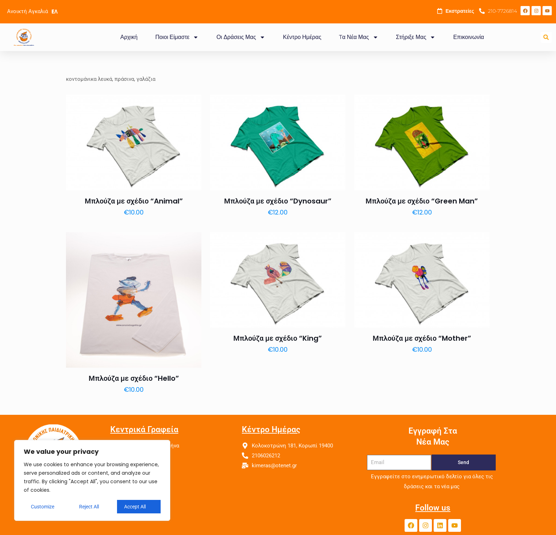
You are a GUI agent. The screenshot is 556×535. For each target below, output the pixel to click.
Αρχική (129, 37)
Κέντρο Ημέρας (302, 37)
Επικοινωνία (468, 37)
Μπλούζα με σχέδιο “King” (277, 338)
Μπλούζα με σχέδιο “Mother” (422, 338)
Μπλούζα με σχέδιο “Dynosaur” (278, 201)
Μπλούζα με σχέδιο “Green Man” (422, 201)
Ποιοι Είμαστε (177, 37)
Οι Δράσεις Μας (240, 37)
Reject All (89, 506)
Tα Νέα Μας (358, 37)
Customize (42, 506)
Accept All (135, 506)
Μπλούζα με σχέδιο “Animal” (134, 201)
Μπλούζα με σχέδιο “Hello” (134, 378)
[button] (546, 37)
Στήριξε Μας (416, 37)
